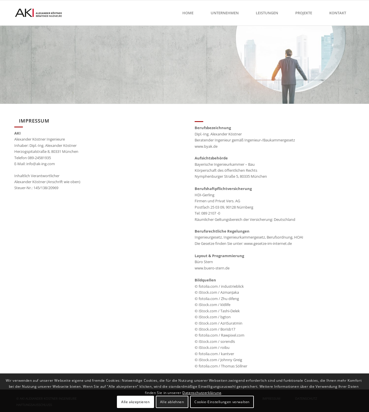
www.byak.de (206, 146)
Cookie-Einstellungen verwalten (222, 401)
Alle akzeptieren (135, 401)
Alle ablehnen (172, 401)
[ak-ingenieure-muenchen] (41, 12)
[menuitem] (188, 12)
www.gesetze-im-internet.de (268, 243)
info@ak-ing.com (40, 163)
